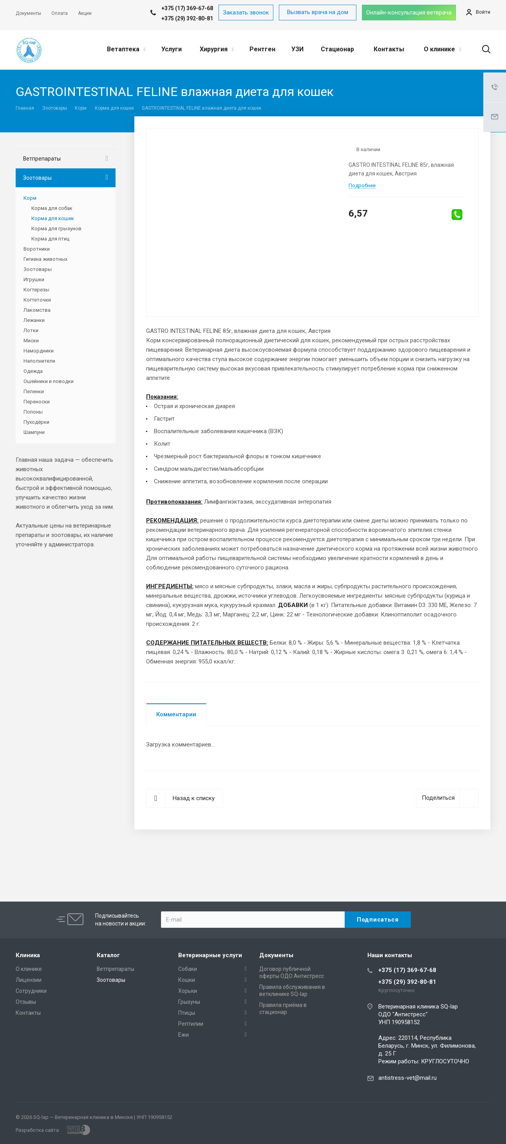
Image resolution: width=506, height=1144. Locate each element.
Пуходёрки (36, 422)
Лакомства (37, 310)
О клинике (442, 49)
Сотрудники (31, 991)
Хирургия (216, 49)
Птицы (186, 1013)
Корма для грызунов (56, 228)
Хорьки (187, 991)
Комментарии (176, 714)
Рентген (262, 49)
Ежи (183, 1035)
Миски (31, 340)
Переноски (36, 402)
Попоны (33, 412)
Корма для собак (51, 208)
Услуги (171, 49)
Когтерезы (36, 290)
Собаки (187, 969)
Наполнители (39, 361)
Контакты (389, 49)
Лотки (30, 330)
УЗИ (297, 49)
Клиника (28, 955)
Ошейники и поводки (48, 381)
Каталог (108, 955)
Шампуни (34, 432)
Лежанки (34, 320)
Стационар (337, 49)
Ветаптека (126, 49)
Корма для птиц (50, 239)
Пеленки (33, 391)
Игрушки (33, 279)
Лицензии (29, 980)
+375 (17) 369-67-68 (407, 970)
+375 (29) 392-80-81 (187, 18)
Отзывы (26, 1002)
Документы (276, 955)
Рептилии (190, 1024)
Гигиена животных (45, 259)
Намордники (38, 351)
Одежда (33, 371)
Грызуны (189, 1002)
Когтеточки (37, 300)
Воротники (36, 249)
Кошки (186, 980)
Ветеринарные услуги (210, 955)
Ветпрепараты (42, 158)
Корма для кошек (52, 218)
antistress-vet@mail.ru (407, 1077)
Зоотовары (37, 178)
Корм (29, 198)
